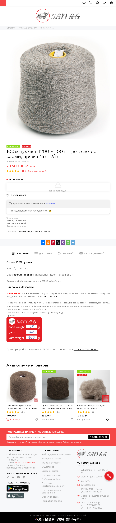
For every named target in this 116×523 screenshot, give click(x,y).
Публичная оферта (52, 479)
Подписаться (98, 437)
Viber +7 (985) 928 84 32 (93, 476)
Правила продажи (51, 475)
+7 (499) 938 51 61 (89, 462)
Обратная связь (50, 497)
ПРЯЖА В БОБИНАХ (40, 231)
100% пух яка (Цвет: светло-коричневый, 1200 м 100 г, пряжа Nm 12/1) (21, 407)
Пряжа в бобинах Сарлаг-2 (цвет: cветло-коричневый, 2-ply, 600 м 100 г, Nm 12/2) (57, 407)
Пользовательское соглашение (51, 491)
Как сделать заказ (51, 458)
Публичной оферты (72, 442)
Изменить (51, 203)
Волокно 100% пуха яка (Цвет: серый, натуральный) (91, 407)
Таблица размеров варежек (56, 454)
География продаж (52, 501)
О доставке (48, 467)
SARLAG (85, 481)
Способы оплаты (51, 471)
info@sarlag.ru (88, 485)
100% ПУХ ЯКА (23, 231)
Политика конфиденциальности (53, 484)
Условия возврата (51, 462)
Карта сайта (82, 515)
